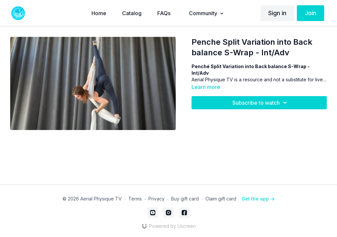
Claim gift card (220, 198)
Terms (135, 198)
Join (310, 13)
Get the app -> (258, 198)
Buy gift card (185, 198)
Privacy (156, 198)
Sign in (277, 13)
